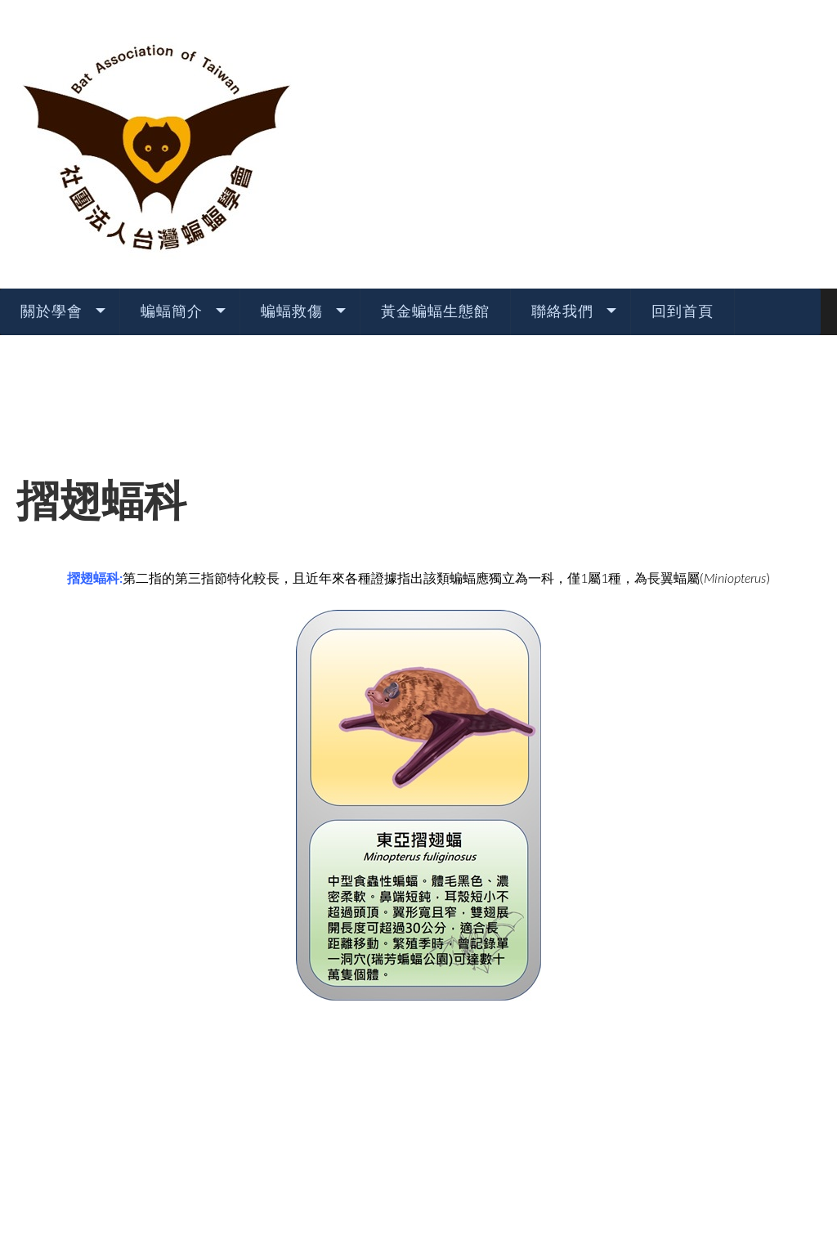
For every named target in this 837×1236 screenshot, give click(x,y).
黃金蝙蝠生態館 (435, 162)
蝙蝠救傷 (292, 162)
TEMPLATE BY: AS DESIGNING (418, 1177)
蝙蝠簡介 (172, 162)
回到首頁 (682, 162)
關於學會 (51, 162)
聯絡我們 (562, 162)
